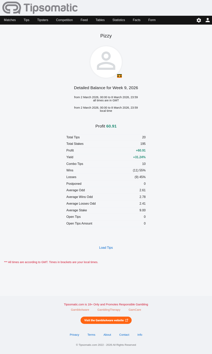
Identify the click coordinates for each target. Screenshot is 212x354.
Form (152, 20)
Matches (10, 20)
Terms (91, 334)
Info (139, 334)
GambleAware (80, 309)
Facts (136, 20)
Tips (26, 20)
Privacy (74, 334)
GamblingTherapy (108, 309)
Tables (100, 20)
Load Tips (106, 247)
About (107, 334)
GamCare (134, 309)
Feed (84, 20)
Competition (64, 20)
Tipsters (42, 20)
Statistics (118, 20)
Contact (124, 334)
